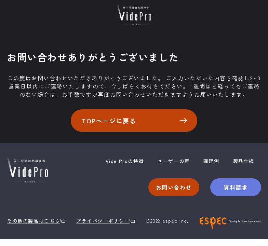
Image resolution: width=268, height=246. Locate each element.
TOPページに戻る (134, 120)
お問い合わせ (174, 187)
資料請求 (235, 187)
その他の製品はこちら (36, 220)
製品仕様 (243, 161)
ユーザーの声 (174, 161)
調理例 (211, 161)
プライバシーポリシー (105, 220)
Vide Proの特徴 (125, 161)
